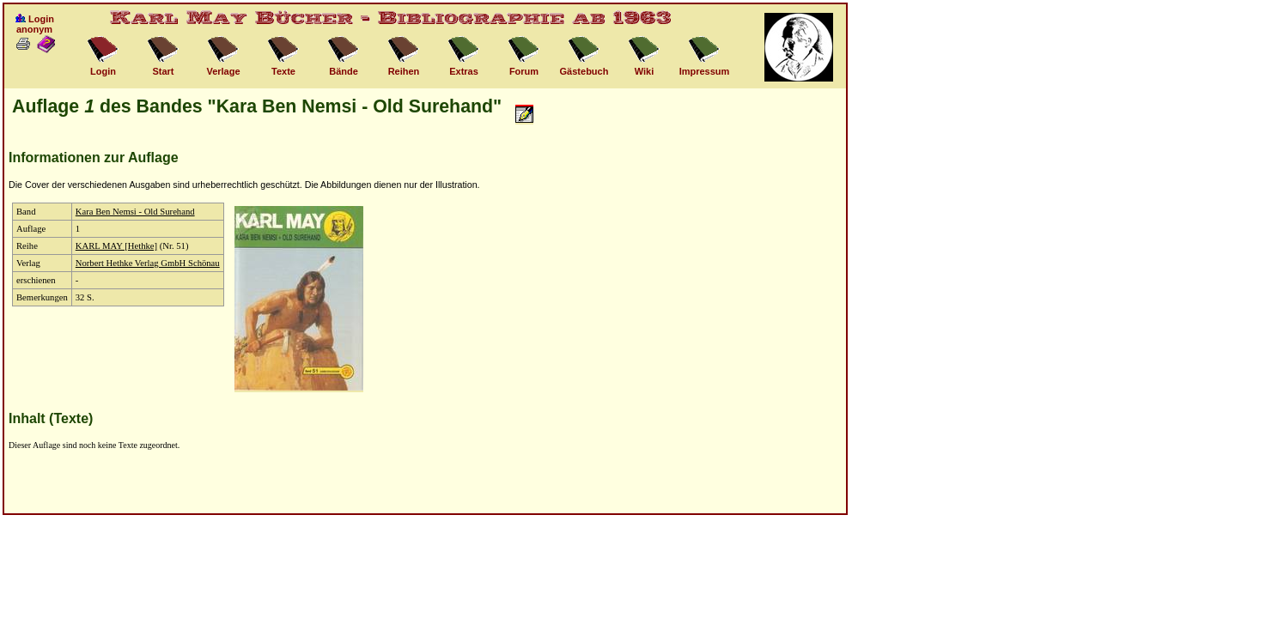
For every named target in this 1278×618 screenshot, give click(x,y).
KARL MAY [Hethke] (116, 246)
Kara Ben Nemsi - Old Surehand (135, 211)
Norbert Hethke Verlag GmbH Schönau (148, 263)
